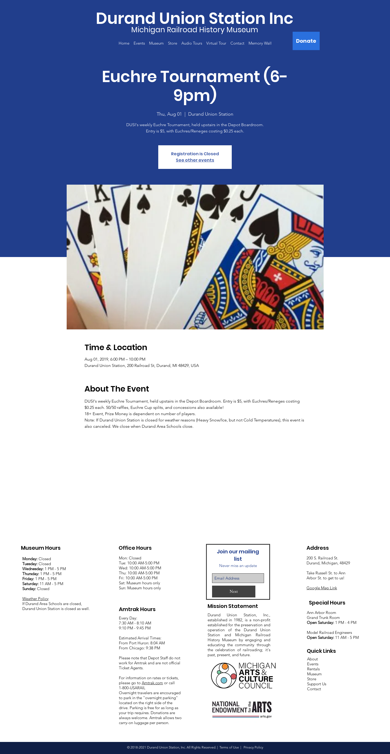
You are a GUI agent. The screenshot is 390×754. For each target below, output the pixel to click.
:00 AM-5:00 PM (147, 567)
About (312, 658)
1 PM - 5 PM (55, 568)
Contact (314, 688)
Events (312, 663)
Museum (314, 673)
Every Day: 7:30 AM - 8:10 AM (135, 620)
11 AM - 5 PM (42, 583)
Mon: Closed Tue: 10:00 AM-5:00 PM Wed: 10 (139, 562)
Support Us (316, 683)
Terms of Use (229, 747)
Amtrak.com (152, 682)
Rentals (313, 668)
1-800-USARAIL (132, 687)
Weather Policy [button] (35, 598)
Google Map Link (322, 587)
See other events (195, 160)
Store (311, 678)
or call (169, 682)
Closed (36, 558)
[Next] (233, 591)
